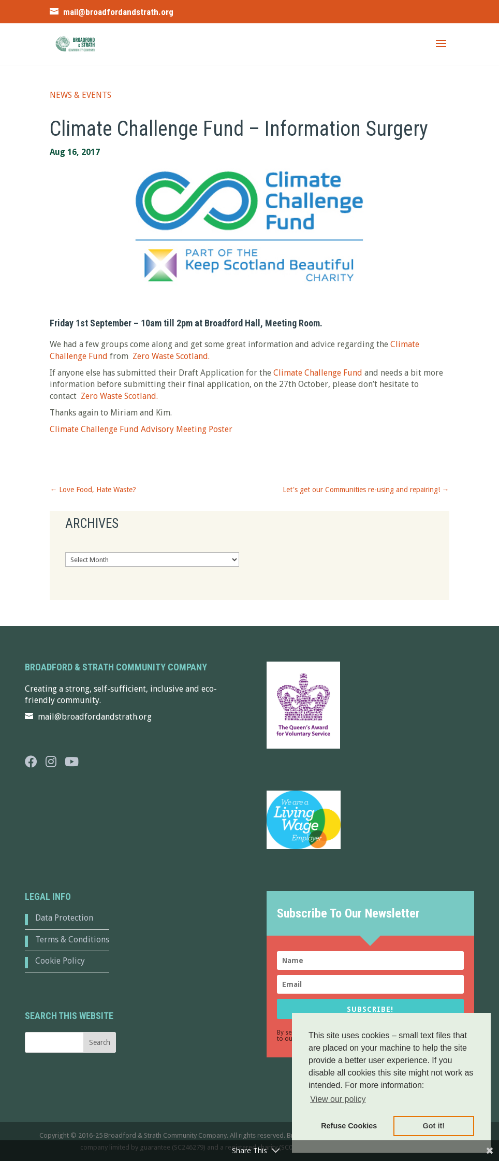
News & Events (80, 95)
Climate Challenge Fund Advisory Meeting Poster (141, 429)
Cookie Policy (60, 961)
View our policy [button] (337, 1099)
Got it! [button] (434, 1126)
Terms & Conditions (72, 939)
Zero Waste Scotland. (170, 356)
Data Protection (64, 918)
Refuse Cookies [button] (349, 1126)
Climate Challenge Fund (317, 373)
